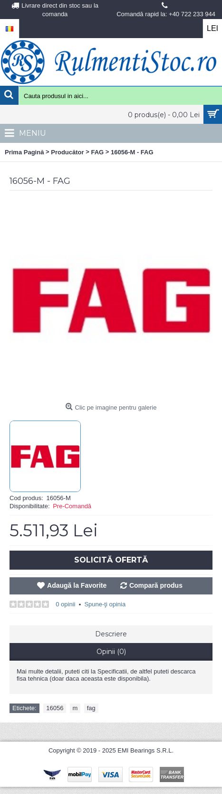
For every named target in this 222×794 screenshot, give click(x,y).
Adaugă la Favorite (76, 585)
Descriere (111, 634)
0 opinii (65, 604)
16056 (54, 708)
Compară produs (156, 585)
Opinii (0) (111, 651)
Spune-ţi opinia (104, 604)
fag (91, 708)
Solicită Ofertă (111, 559)
